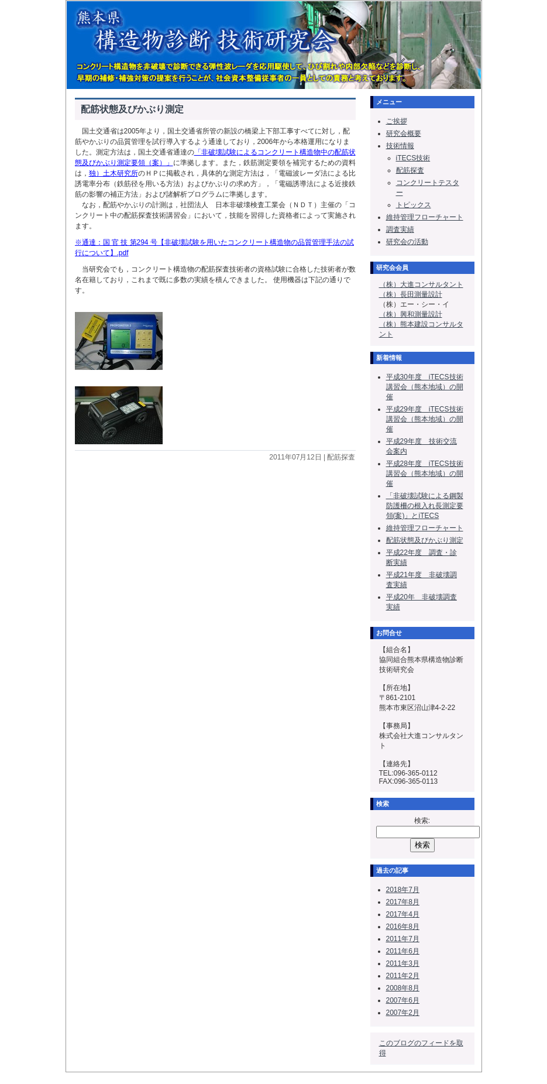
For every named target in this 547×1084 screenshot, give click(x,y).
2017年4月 (402, 914)
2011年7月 (402, 939)
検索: (422, 821)
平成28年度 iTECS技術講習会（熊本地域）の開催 (424, 473)
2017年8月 (402, 902)
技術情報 (400, 146)
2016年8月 (402, 926)
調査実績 (400, 229)
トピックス (413, 205)
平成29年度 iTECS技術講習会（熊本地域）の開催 (424, 419)
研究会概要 (403, 133)
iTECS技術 (413, 158)
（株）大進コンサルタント (421, 284)
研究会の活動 (407, 242)
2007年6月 (402, 1000)
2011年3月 (402, 963)
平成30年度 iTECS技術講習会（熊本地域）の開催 (424, 387)
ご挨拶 (396, 121)
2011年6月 (402, 951)
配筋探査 (410, 170)
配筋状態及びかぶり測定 (132, 109)
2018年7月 (402, 890)
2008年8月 (402, 988)
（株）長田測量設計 (410, 294)
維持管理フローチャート (424, 217)
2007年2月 (402, 1012)
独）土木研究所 (113, 173)
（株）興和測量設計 (410, 314)
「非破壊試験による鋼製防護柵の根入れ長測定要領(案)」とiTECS (424, 506)
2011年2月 (402, 976)
